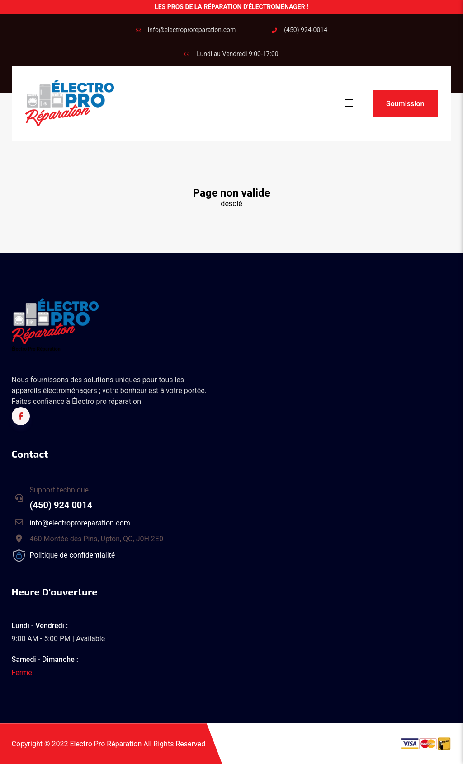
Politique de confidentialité (72, 555)
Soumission (405, 103)
